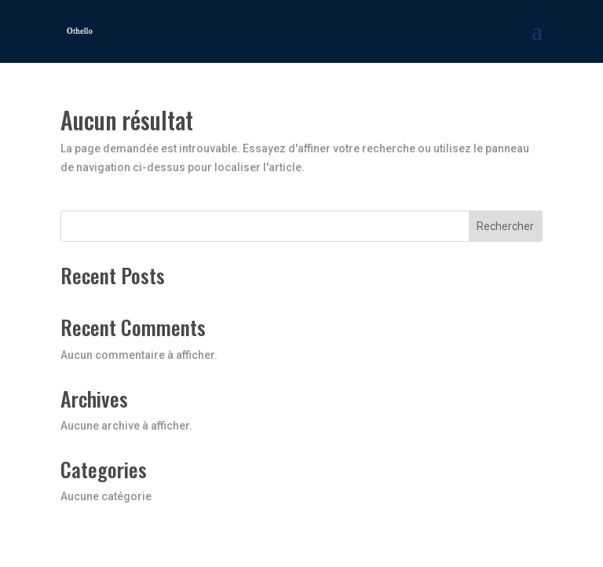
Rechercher (505, 226)
